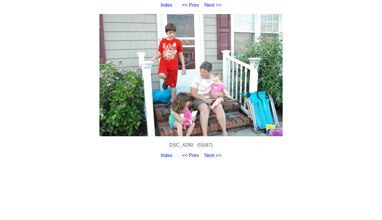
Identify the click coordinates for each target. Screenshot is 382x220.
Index (166, 5)
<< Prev (190, 5)
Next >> (213, 5)
